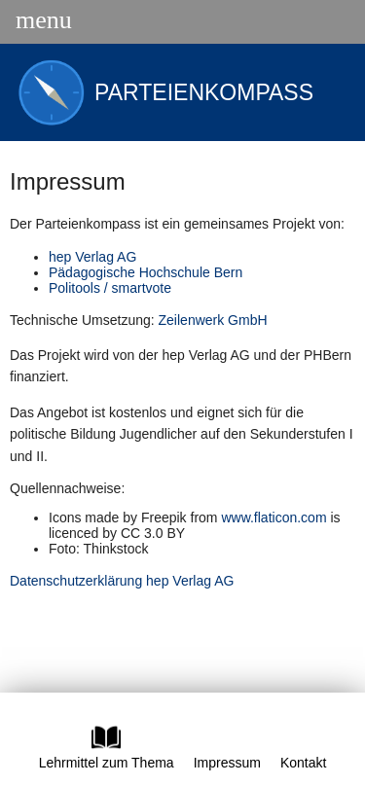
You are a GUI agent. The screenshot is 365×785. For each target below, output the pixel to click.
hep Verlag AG (92, 257)
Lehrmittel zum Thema (106, 754)
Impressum (227, 762)
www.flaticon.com (273, 517)
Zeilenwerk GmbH (213, 320)
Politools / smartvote (110, 288)
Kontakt (303, 762)
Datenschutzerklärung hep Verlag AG (122, 581)
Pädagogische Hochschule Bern (145, 272)
